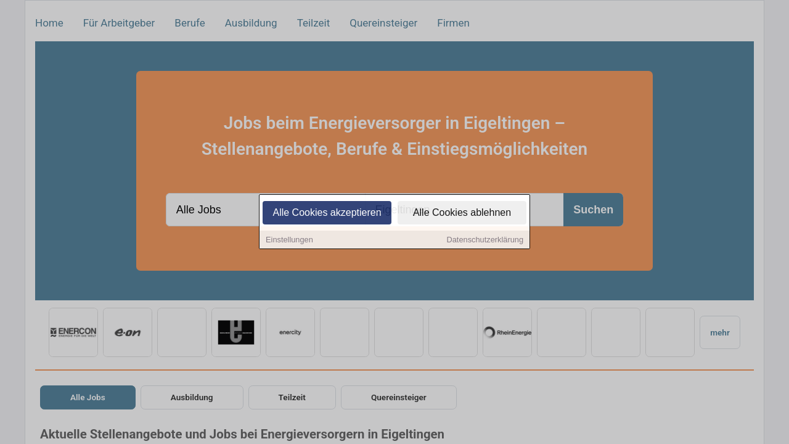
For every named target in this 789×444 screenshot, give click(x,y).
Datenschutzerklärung (485, 240)
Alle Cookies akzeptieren (326, 213)
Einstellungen (289, 240)
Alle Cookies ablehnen (462, 213)
